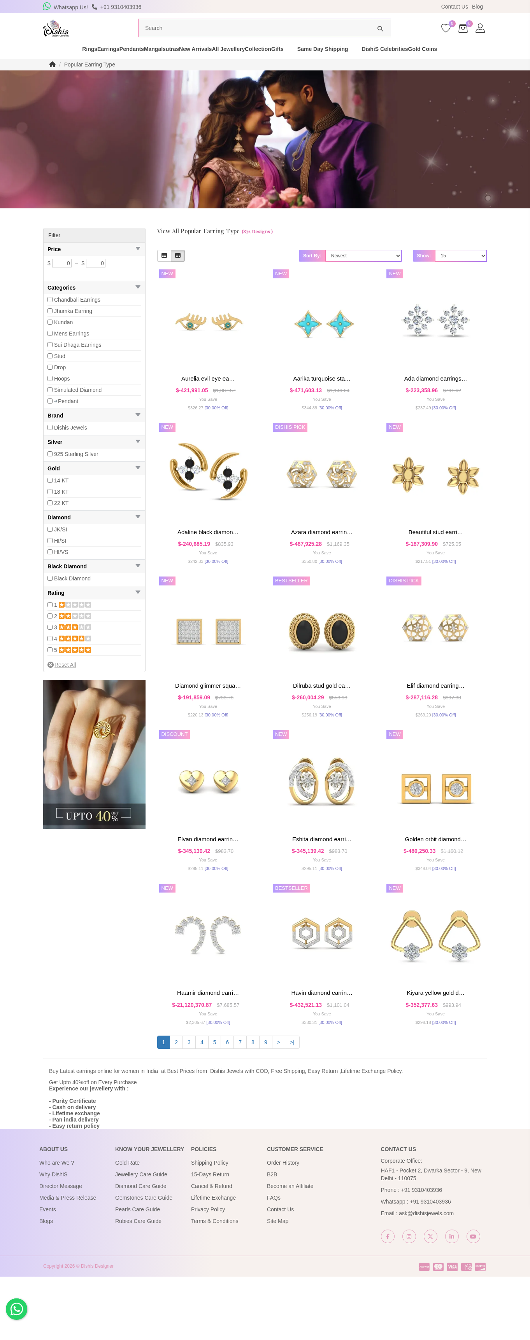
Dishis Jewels (70, 442)
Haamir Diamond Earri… (208, 1046)
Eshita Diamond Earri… (322, 883)
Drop (60, 382)
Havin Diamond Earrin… (322, 1046)
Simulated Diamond (78, 405)
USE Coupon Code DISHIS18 (332, 6)
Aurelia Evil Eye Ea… (208, 393)
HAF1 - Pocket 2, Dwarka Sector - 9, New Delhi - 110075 (431, 1237)
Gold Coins (489, 64)
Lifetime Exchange (213, 1261)
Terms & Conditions (214, 1284)
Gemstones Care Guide (143, 1261)
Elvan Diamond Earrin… (208, 883)
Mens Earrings (71, 348)
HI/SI (60, 555)
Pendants (116, 64)
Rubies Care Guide (138, 1284)
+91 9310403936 (421, 1253)
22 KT (61, 518)
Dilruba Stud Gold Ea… (322, 719)
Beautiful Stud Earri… (436, 556)
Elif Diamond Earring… (435, 719)
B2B (272, 1237)
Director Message (60, 1249)
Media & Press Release (67, 1261)
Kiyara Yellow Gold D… (435, 1046)
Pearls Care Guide (137, 1272)
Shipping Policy (209, 1226)
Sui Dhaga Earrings (77, 359)
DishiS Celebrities (438, 64)
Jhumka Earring (73, 326)
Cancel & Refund (211, 1249)
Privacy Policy (208, 1272)
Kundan (63, 337)
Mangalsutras (159, 64)
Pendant (68, 416)
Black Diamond (72, 593)
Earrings (79, 64)
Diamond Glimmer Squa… (208, 719)
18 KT (61, 506)
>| (292, 1105)
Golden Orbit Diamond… (435, 883)
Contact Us (454, 6)
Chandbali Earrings (77, 314)
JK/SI (60, 544)
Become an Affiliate (290, 1249)
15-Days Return (210, 1237)
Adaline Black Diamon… (208, 556)
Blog (477, 6)
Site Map (277, 1284)
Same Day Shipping (375, 64)
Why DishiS (53, 1237)
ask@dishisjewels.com (426, 1276)
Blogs (46, 1284)
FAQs (274, 1261)
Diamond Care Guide (141, 1249)
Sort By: (312, 270)
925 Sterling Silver (76, 469)
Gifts (330, 64)
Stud (59, 371)
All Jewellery (254, 64)
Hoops (62, 393)
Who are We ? (56, 1226)
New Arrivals (207, 64)
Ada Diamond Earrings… (435, 393)
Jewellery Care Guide (141, 1237)
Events (47, 1272)
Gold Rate (127, 1226)
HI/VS (61, 567)
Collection (297, 64)
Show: (424, 270)
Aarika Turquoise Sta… (322, 393)
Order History (283, 1226)
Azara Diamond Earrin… (322, 556)
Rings (47, 64)
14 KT (61, 495)
